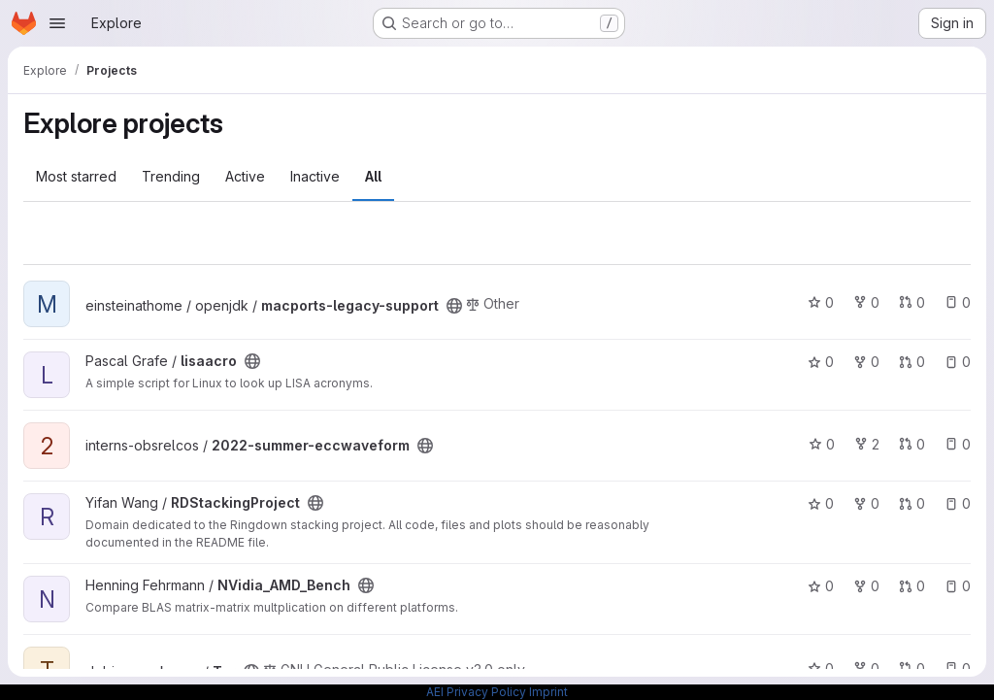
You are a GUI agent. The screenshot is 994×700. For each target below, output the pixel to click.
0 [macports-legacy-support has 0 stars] (821, 302)
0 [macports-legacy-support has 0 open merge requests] (912, 302)
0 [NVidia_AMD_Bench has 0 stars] (821, 586)
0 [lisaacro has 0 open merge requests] (912, 361)
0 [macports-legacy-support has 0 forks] (866, 302)
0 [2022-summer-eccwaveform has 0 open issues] (957, 444)
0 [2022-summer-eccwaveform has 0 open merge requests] (912, 444)
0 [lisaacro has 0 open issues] (957, 361)
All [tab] (373, 176)
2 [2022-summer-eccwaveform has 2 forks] (866, 444)
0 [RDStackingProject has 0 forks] (866, 503)
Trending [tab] (171, 176)
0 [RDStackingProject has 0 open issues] (957, 503)
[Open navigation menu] (57, 23)
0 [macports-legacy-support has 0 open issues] (957, 302)
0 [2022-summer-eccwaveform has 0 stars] (822, 444)
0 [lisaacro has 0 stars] (821, 361)
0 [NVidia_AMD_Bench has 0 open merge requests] (912, 586)
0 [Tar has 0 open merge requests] (912, 668)
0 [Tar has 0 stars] (821, 668)
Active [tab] (245, 176)
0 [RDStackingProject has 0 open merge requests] (912, 503)
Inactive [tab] (315, 176)
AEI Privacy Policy (476, 691)
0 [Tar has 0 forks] (866, 668)
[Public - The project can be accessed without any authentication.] (454, 306)
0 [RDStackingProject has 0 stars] (821, 503)
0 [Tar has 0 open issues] (957, 668)
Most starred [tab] (76, 176)
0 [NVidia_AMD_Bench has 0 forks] (866, 586)
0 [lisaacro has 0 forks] (866, 361)
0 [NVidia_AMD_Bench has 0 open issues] (957, 586)
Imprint (548, 691)
